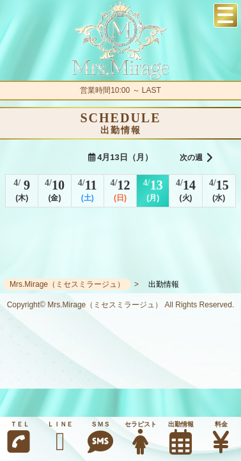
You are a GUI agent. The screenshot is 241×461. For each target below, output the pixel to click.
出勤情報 (180, 438)
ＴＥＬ (18, 438)
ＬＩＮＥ (60, 438)
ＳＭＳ (101, 438)
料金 (221, 438)
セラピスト (140, 438)
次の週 (196, 158)
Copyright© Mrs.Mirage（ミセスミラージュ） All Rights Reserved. (121, 304)
